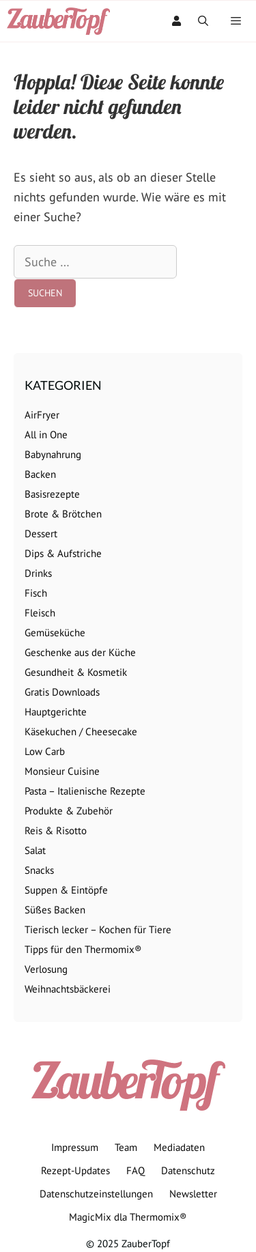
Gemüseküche (55, 632)
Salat (35, 850)
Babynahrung (53, 454)
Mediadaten (179, 1147)
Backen (40, 474)
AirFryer (42, 414)
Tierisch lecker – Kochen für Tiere (98, 929)
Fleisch (40, 612)
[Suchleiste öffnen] (203, 21)
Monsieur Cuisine (62, 771)
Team (126, 1147)
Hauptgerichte (56, 711)
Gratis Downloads (62, 691)
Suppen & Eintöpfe (66, 889)
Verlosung (46, 969)
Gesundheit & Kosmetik (76, 672)
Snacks (39, 870)
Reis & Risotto (56, 830)
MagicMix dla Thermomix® (128, 1216)
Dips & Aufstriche (63, 553)
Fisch (36, 592)
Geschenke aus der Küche (80, 652)
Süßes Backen (55, 909)
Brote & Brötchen (63, 513)
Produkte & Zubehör (69, 810)
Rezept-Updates (75, 1170)
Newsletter (193, 1193)
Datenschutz (188, 1170)
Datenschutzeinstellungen (96, 1193)
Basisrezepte (52, 493)
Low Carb (45, 751)
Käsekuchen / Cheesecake (81, 731)
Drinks (38, 573)
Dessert (41, 533)
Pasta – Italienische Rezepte (85, 790)
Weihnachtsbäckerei (68, 988)
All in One (46, 434)
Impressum (74, 1147)
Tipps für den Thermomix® (83, 949)
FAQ (135, 1170)
